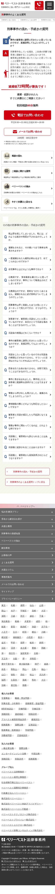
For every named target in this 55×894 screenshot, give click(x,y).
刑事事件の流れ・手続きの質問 (27, 471)
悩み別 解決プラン (9, 512)
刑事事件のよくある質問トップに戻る (27, 482)
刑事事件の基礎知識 (10, 533)
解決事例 (5, 548)
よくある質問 (7, 562)
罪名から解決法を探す (11, 519)
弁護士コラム (7, 570)
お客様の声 (6, 555)
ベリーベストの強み (10, 541)
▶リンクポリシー (30, 861)
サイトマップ (7, 591)
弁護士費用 (6, 526)
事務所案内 (6, 577)
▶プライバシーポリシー (11, 861)
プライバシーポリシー (11, 599)
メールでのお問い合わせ (12, 584)
